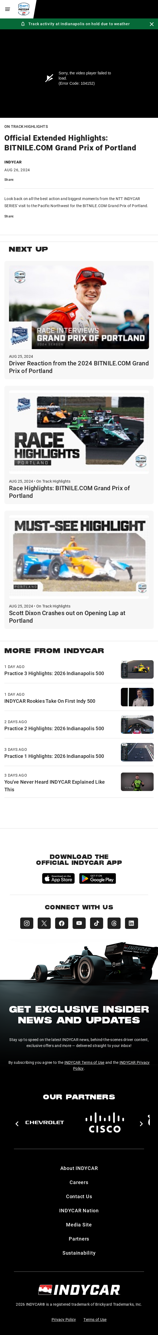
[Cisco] (105, 1122)
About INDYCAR (79, 1168)
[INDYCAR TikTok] (96, 923)
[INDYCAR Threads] (114, 923)
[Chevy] (44, 1122)
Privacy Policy (64, 1319)
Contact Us (79, 1196)
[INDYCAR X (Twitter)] (44, 923)
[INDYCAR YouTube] (79, 923)
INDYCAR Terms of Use (84, 1062)
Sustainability (79, 1252)
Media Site (79, 1224)
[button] (16, 1124)
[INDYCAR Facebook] (61, 923)
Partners (79, 1238)
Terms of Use (95, 1319)
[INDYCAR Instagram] (26, 923)
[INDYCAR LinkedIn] (131, 923)
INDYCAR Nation (79, 1210)
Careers (79, 1182)
